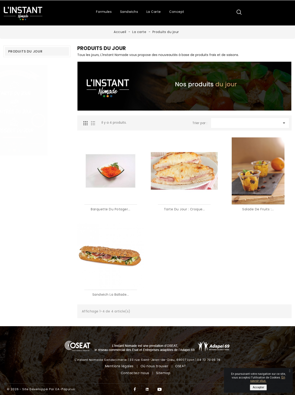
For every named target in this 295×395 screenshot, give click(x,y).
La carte (153, 11)
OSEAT (180, 366)
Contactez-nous (135, 373)
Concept (176, 11)
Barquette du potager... (110, 209)
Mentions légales (120, 366)
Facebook (135, 389)
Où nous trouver (155, 366)
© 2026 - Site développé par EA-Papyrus (41, 389)
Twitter (147, 389)
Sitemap (163, 373)
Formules (104, 11)
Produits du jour (25, 51)
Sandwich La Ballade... (110, 294)
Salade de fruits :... (258, 209)
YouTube (159, 389)
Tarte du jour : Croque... (184, 209)
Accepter (258, 387)
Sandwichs (129, 11)
